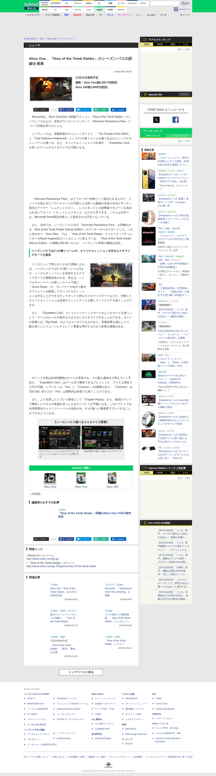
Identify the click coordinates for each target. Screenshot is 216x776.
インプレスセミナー (66, 714)
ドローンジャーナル (36, 719)
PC (100, 15)
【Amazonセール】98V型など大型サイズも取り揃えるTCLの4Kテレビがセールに (173, 438)
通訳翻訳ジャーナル (134, 709)
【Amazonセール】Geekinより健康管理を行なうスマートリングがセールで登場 (173, 420)
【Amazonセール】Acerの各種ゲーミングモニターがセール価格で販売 (173, 403)
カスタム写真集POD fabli (168, 733)
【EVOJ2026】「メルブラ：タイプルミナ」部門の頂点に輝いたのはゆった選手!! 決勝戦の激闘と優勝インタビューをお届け (173, 586)
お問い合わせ (58, 757)
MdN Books (130, 729)
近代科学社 (97, 734)
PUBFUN (156, 714)
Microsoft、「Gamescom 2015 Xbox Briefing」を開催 (118, 592)
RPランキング (153, 136)
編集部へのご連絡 (97, 757)
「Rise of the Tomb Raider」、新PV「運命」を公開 (64, 649)
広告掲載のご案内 (76, 757)
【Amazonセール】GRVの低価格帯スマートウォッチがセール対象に (173, 219)
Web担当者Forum (35, 703)
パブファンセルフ (164, 718)
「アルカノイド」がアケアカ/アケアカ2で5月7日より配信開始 (173, 239)
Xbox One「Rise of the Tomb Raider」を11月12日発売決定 (63, 592)
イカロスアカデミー (134, 719)
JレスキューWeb (133, 714)
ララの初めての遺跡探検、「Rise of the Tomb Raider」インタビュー (117, 618)
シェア (69, 110)
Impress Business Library (68, 709)
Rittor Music (97, 694)
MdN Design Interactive (136, 734)
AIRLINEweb (131, 698)
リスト (53, 110)
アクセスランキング (159, 39)
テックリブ (127, 739)
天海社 (159, 698)
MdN (124, 724)
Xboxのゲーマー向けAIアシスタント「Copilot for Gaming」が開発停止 (172, 379)
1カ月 (185, 44)
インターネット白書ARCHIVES (42, 744)
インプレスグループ (154, 757)
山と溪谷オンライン (104, 723)
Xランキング (155, 131)
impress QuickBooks (165, 709)
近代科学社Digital (103, 738)
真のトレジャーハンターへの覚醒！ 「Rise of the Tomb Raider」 (63, 618)
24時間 (159, 44)
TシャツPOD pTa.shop (167, 728)
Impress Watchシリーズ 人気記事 (167, 468)
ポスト (43, 110)
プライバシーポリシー (119, 757)
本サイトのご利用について (35, 757)
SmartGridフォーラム (67, 698)
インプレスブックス (66, 733)
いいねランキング (179, 136)
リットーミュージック (105, 698)
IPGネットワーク (160, 723)
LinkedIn (120, 110)
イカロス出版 (128, 694)
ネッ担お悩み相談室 (36, 724)
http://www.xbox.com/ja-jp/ (42, 558)
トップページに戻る (81, 672)
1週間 (172, 44)
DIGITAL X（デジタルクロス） (71, 719)
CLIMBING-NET (102, 729)
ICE (154, 694)
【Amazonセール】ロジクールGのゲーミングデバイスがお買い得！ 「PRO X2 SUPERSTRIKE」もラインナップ (173, 458)
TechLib (128, 743)
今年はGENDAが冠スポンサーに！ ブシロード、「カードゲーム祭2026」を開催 (173, 334)
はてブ (86, 110)
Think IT (31, 698)
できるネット (33, 739)
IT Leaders (32, 714)
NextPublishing (64, 738)
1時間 (146, 44)
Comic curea (161, 703)
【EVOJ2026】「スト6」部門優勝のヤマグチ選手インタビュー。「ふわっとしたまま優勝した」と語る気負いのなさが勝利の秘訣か (173, 549)
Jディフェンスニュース (136, 703)
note (103, 110)
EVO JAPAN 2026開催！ (160, 523)
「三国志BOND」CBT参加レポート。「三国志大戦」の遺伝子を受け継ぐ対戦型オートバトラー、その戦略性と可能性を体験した (173, 295)
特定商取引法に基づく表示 (180, 757)
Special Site (155, 94)
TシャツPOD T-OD (104, 709)
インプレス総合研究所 (37, 709)
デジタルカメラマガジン (38, 734)
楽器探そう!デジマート (105, 703)
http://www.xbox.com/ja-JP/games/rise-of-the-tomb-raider (61, 566)
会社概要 (137, 757)
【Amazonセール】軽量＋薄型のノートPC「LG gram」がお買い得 (173, 202)
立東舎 (98, 714)
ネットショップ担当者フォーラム (72, 703)
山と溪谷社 (97, 719)
